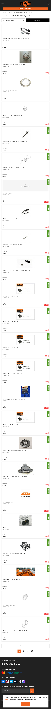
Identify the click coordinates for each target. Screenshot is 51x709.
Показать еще (25, 646)
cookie (6, 699)
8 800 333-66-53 (11, 664)
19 (32, 651)
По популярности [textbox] (8, 20)
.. (27, 651)
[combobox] (13, 20)
